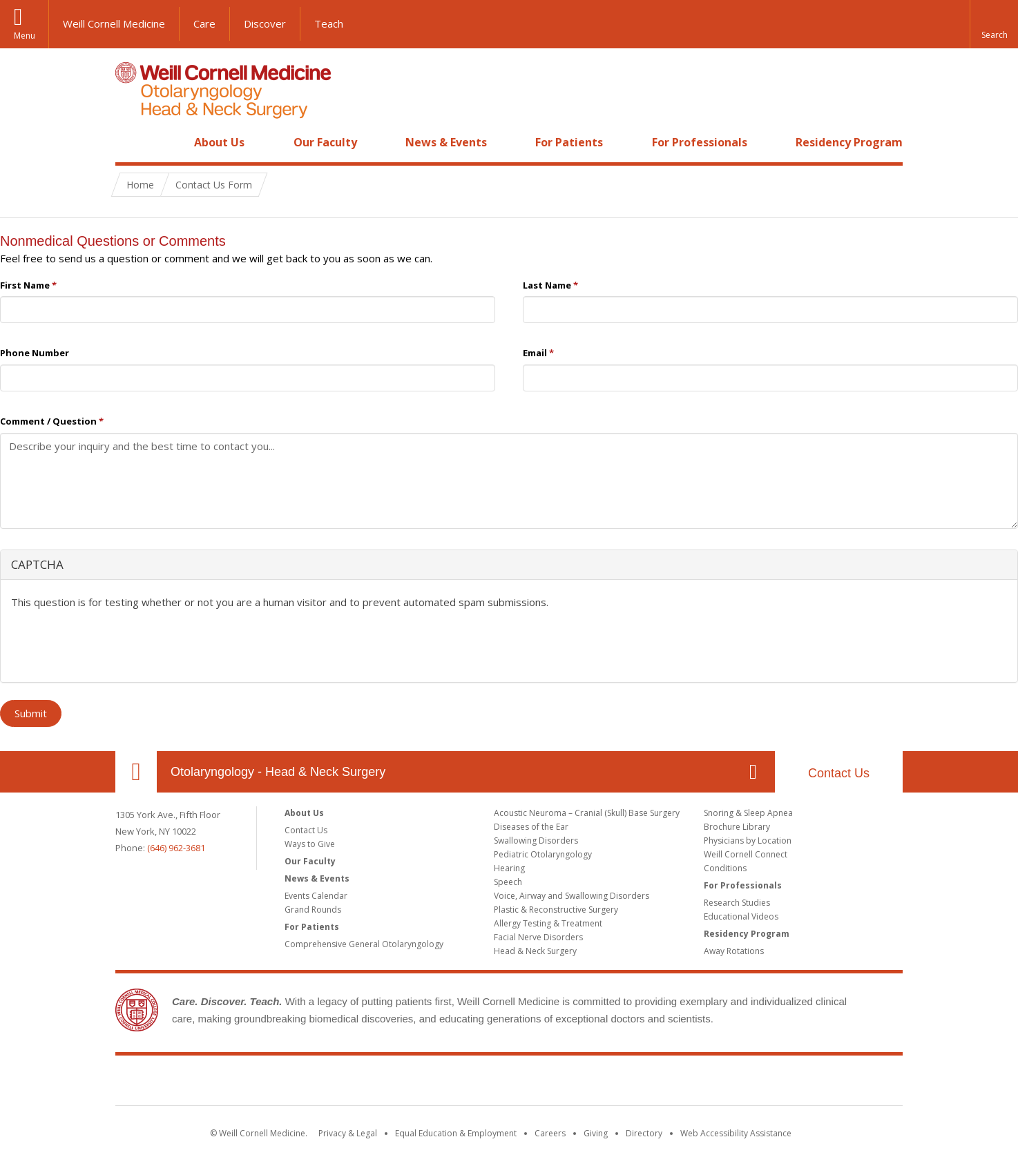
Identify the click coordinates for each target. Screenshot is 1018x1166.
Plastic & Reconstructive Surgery (556, 909)
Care (204, 23)
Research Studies (737, 902)
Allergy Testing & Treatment (548, 923)
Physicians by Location (747, 840)
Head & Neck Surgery (535, 951)
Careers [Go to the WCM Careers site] (550, 1133)
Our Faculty (325, 142)
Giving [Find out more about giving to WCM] (596, 1133)
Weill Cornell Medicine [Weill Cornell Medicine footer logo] (408, 1083)
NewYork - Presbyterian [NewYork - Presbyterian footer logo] (625, 1083)
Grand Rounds (313, 909)
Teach (328, 23)
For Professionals (699, 142)
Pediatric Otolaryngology (543, 854)
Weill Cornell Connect (745, 854)
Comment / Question (52, 421)
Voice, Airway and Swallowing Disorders (571, 896)
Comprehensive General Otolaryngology (364, 944)
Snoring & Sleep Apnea (748, 813)
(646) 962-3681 (176, 848)
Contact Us (839, 773)
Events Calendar (316, 896)
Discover (265, 23)
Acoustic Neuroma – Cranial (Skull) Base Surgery (587, 813)
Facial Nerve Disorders (538, 937)
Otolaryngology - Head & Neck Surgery (278, 772)
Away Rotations (734, 951)
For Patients (569, 142)
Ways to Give (310, 844)
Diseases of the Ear (531, 827)
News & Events (446, 142)
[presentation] (116, 645)
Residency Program (849, 142)
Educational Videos (741, 916)
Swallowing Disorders (536, 840)
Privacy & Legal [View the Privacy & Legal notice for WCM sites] (347, 1133)
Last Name (550, 285)
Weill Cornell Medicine (114, 23)
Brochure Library (737, 827)
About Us (219, 142)
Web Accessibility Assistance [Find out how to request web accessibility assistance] (735, 1133)
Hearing (509, 868)
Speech (508, 882)
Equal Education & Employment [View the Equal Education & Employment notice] (456, 1133)
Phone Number (34, 353)
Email (538, 353)
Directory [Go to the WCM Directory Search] (644, 1133)
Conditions (725, 868)
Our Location (136, 772)
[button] (994, 24)
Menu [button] (24, 35)
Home (130, 142)
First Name (28, 285)
